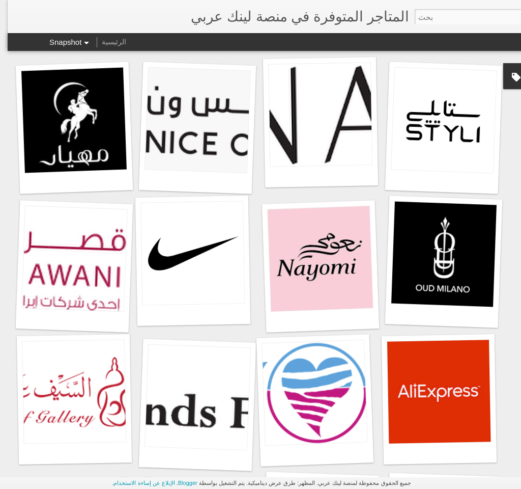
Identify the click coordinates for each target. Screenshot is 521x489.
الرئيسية (106, 42)
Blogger (180, 483)
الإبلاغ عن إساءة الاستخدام (136, 483)
